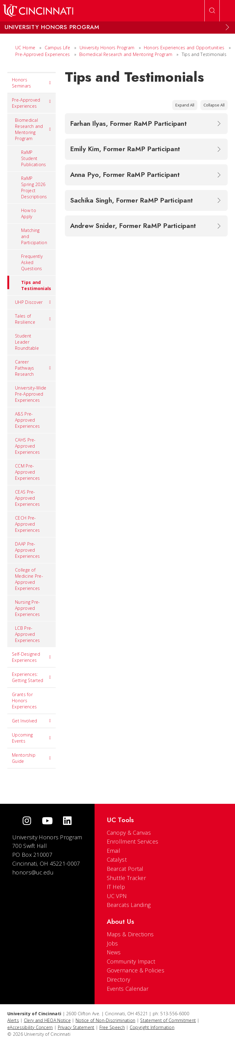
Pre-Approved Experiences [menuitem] (31, 103)
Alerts (13, 1020)
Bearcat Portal (125, 868)
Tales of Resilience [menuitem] (33, 319)
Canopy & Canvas (129, 832)
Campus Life (57, 47)
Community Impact (131, 961)
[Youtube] (47, 821)
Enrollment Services (133, 841)
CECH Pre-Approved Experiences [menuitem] (27, 524)
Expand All (184, 105)
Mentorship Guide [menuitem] (31, 758)
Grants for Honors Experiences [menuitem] (24, 701)
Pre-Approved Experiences (42, 54)
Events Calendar (128, 988)
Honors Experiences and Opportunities (184, 47)
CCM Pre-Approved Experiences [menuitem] (27, 472)
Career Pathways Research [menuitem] (33, 368)
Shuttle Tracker (126, 878)
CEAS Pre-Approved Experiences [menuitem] (27, 498)
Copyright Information (152, 1027)
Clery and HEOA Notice (47, 1020)
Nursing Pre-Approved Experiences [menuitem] (27, 608)
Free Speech (112, 1027)
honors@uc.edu (33, 872)
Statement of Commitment (168, 1020)
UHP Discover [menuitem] (33, 302)
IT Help (116, 886)
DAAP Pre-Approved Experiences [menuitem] (27, 550)
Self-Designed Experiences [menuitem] (31, 657)
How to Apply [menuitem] (28, 213)
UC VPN (117, 896)
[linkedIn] (67, 821)
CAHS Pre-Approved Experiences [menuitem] (27, 446)
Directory (118, 979)
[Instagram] (27, 821)
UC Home (25, 47)
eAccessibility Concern (30, 1027)
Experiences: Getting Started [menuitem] (31, 677)
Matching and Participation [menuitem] (34, 236)
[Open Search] (212, 10)
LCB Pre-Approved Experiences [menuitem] (27, 634)
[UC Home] (38, 10)
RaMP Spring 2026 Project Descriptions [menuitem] (34, 187)
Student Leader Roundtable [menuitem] (27, 342)
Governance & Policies (135, 970)
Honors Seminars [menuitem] (31, 83)
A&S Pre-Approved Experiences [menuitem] (27, 420)
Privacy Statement (76, 1027)
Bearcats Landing (129, 904)
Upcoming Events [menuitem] (31, 738)
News (114, 952)
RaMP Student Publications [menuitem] (33, 158)
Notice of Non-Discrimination (105, 1020)
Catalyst (117, 859)
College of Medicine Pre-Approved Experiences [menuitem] (29, 579)
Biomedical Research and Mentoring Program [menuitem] (33, 129)
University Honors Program (107, 47)
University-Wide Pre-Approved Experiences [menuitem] (31, 394)
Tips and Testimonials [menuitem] (29, 283)
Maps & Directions (130, 934)
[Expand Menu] (227, 27)
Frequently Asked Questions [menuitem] (32, 262)
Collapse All (214, 105)
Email (114, 850)
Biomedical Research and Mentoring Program (125, 54)
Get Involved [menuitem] (31, 720)
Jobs (112, 943)
